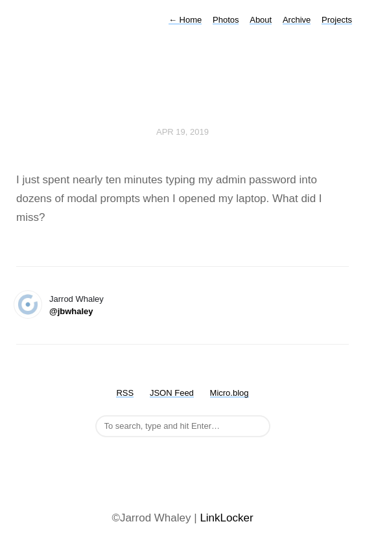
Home (185, 20)
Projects (337, 20)
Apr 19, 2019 (182, 132)
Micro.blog (229, 393)
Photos (226, 20)
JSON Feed (172, 393)
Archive (297, 20)
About (261, 20)
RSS (125, 393)
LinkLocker (226, 518)
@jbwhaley (71, 311)
